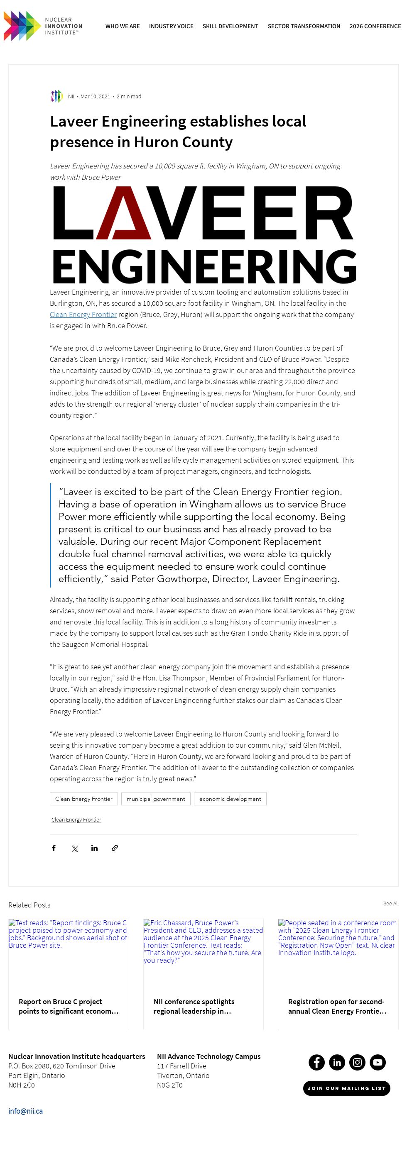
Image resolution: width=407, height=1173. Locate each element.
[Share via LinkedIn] (94, 848)
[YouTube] (378, 1062)
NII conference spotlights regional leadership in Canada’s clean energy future (200, 1006)
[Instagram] (357, 1062)
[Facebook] (317, 1062)
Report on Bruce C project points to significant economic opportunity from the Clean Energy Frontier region (68, 1006)
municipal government (156, 798)
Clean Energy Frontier (84, 798)
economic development (230, 798)
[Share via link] (115, 848)
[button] (123, 26)
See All (391, 903)
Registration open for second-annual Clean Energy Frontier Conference (336, 1006)
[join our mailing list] (346, 1088)
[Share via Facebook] (54, 848)
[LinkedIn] (337, 1062)
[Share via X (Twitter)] (74, 848)
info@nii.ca (25, 1111)
